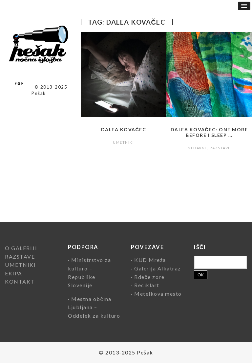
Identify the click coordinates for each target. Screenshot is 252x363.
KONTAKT (20, 281)
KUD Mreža (150, 260)
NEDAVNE (197, 148)
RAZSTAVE (220, 148)
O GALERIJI (21, 248)
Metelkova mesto (158, 293)
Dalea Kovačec (123, 129)
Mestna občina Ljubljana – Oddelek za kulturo (94, 307)
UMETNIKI (123, 142)
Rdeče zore (149, 277)
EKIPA (13, 273)
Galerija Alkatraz (157, 268)
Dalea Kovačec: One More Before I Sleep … (209, 132)
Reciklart (146, 285)
